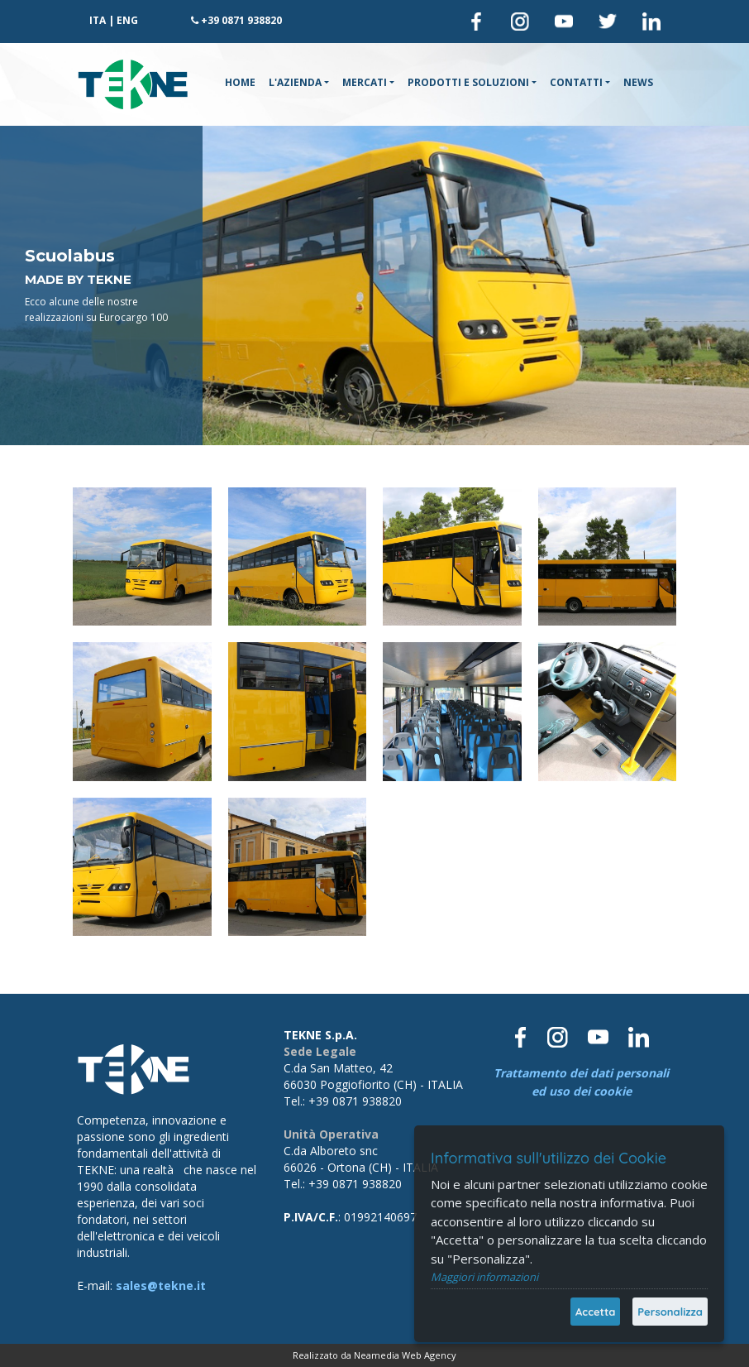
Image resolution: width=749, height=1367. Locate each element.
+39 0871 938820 (241, 20)
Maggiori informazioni (484, 1276)
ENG (127, 20)
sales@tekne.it (161, 1285)
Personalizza (670, 1311)
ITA (97, 20)
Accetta (595, 1311)
